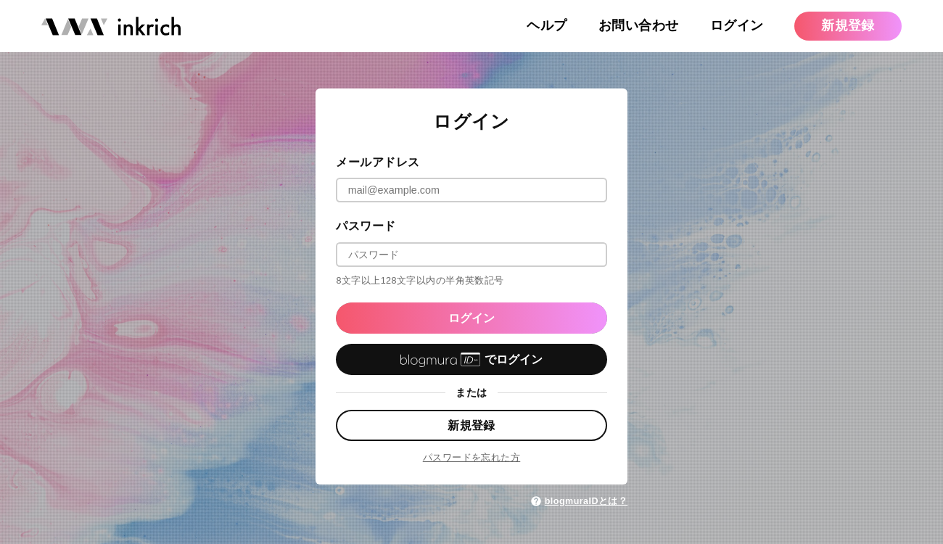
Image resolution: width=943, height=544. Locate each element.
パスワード (365, 225)
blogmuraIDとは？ (578, 501)
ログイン (471, 317)
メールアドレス (377, 161)
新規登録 (471, 425)
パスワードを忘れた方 (472, 458)
